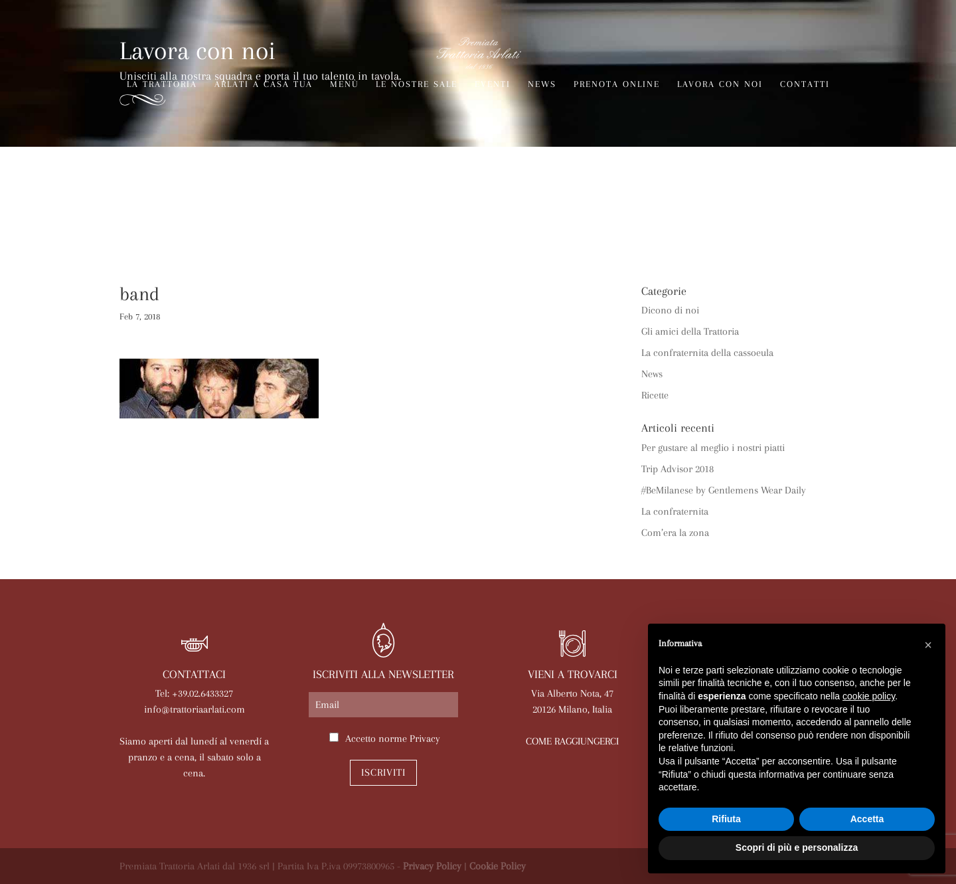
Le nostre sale (416, 84)
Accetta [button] (867, 819)
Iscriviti (383, 772)
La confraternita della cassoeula (707, 353)
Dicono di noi (670, 310)
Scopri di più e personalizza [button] (797, 847)
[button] (928, 645)
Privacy (425, 739)
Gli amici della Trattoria (690, 331)
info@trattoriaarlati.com (194, 709)
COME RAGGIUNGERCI (572, 741)
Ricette (655, 395)
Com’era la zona (675, 533)
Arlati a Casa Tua (263, 84)
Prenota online (617, 84)
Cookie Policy (497, 866)
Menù (344, 84)
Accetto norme (392, 739)
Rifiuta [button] (726, 819)
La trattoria (162, 84)
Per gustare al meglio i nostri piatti (713, 448)
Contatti (805, 84)
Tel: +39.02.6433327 (194, 693)
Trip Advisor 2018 (677, 469)
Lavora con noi (720, 84)
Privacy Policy (432, 866)
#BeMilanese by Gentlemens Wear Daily (723, 490)
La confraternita (674, 511)
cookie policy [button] (868, 696)
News (542, 84)
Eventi (493, 84)
